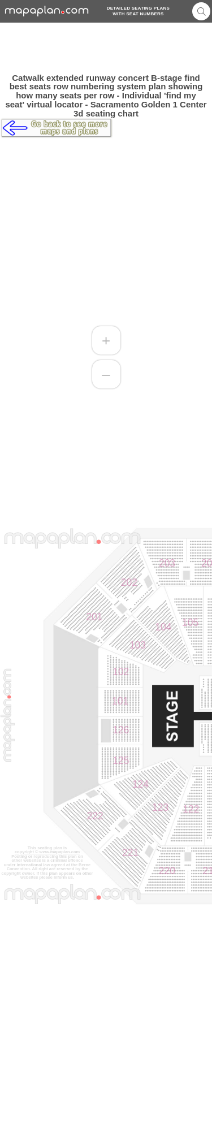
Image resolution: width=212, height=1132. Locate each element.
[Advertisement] (106, 48)
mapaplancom (47, 11)
